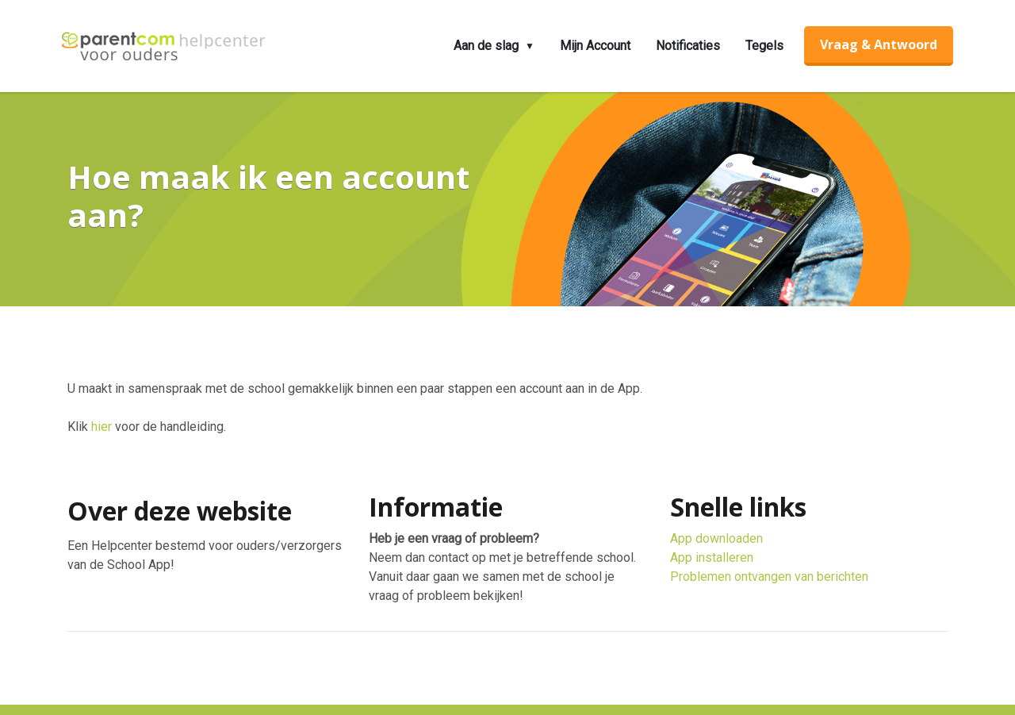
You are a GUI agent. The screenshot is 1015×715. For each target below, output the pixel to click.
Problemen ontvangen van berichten (769, 576)
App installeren (711, 557)
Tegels (764, 45)
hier (101, 426)
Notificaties (688, 45)
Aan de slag (486, 45)
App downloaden (716, 538)
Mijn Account (595, 45)
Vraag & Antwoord (878, 44)
